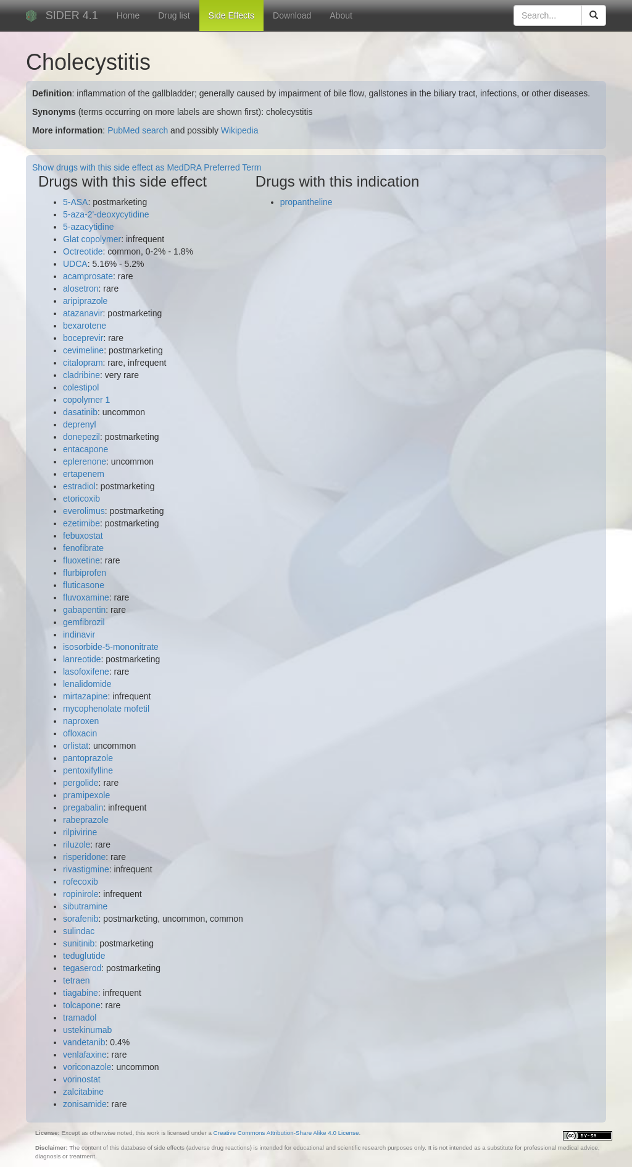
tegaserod (82, 968)
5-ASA (75, 202)
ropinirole (81, 894)
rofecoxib (80, 882)
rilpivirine (80, 832)
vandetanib (84, 1042)
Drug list (173, 15)
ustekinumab (87, 1030)
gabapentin (84, 610)
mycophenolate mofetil (106, 709)
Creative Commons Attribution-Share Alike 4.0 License (286, 1132)
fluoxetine (81, 560)
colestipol (81, 387)
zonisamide (85, 1104)
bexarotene (84, 326)
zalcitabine (83, 1092)
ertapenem (83, 474)
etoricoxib (81, 498)
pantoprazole (88, 758)
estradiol (79, 486)
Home (128, 15)
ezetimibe (81, 523)
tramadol (79, 1017)
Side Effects (231, 15)
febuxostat (83, 536)
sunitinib (78, 943)
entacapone (85, 449)
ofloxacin (80, 733)
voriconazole (87, 1067)
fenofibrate (83, 548)
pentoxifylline (88, 770)
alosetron (81, 288)
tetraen (76, 980)
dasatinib (80, 412)
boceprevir (83, 338)
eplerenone (84, 461)
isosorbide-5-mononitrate (111, 647)
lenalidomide (87, 684)
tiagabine (80, 993)
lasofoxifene (86, 671)
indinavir (79, 634)
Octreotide (83, 251)
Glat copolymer (92, 239)
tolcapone (82, 1005)
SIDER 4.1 (72, 15)
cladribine (81, 375)
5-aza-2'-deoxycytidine (106, 214)
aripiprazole (85, 301)
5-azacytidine (88, 227)
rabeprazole (86, 820)
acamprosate (88, 276)
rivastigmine (86, 869)
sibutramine (85, 906)
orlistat (75, 746)
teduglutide (84, 956)
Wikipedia (240, 130)
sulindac (78, 931)
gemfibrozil (84, 622)
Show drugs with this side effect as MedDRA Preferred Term (146, 167)
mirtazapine (85, 696)
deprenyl (79, 424)
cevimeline (83, 350)
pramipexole (86, 795)
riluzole (76, 844)
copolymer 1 (86, 400)
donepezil (81, 437)
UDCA (75, 264)
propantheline (306, 202)
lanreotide (82, 659)
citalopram (83, 363)
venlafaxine (85, 1055)
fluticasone (83, 585)
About (341, 15)
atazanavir (83, 313)
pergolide (81, 783)
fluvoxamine (86, 597)
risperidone (84, 857)
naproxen (81, 721)
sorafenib (81, 919)
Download (292, 15)
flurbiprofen (84, 573)
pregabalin (83, 807)
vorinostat (82, 1079)
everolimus (84, 511)
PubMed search (137, 130)
